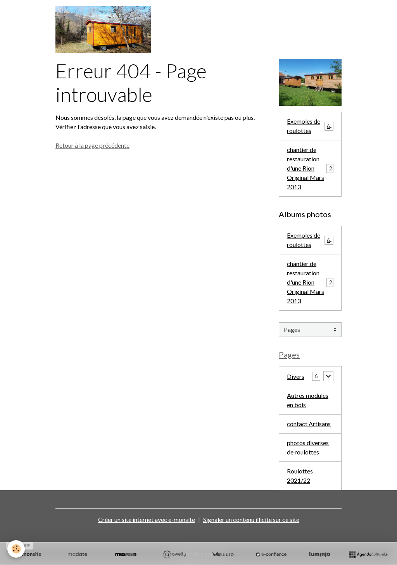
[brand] (104, 29)
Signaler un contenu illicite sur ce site (251, 519)
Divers (295, 376)
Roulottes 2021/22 (300, 475)
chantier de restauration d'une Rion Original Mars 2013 (311, 168)
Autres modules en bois (307, 400)
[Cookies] (16, 549)
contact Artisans (309, 423)
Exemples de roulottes (310, 125)
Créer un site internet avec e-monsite (146, 519)
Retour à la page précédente (92, 145)
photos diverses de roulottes (308, 447)
